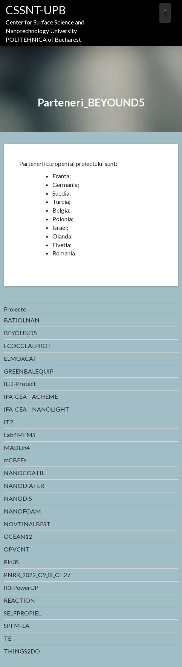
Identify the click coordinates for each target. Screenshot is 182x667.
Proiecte (15, 309)
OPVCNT (17, 549)
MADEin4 (17, 447)
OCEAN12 (18, 536)
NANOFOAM (22, 511)
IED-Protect (20, 383)
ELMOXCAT (20, 358)
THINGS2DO (22, 651)
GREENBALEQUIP (29, 371)
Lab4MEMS (19, 434)
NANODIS (18, 498)
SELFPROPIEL (22, 613)
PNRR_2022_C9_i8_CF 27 (37, 574)
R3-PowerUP (21, 587)
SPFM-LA (16, 625)
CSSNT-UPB (36, 10)
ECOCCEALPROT (27, 345)
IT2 (8, 421)
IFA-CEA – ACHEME (31, 396)
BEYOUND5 (20, 332)
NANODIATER (24, 485)
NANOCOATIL (24, 472)
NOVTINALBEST (27, 523)
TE (7, 638)
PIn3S (11, 561)
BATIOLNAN (22, 320)
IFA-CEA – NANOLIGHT (36, 409)
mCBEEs (15, 459)
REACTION (19, 600)
